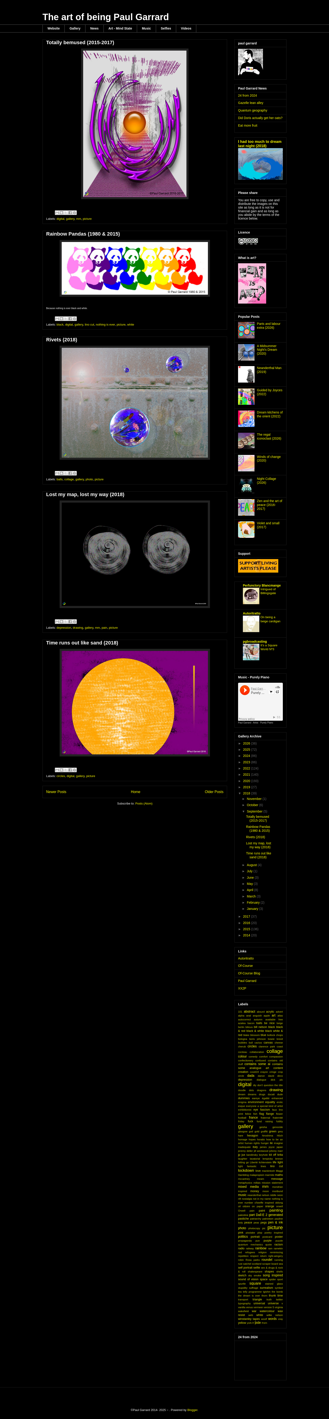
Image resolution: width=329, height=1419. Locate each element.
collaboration (256, 1052)
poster (279, 1236)
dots (251, 1090)
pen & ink (275, 1222)
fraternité (278, 1117)
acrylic (270, 1011)
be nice (269, 1023)
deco (280, 1075)
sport (280, 1279)
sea (281, 1263)
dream (241, 1094)
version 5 (269, 1307)
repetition (243, 1256)
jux (243, 1154)
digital (60, 218)
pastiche (243, 1218)
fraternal (265, 1117)
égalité (265, 1098)
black (60, 324)
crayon (264, 1072)
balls (60, 479)
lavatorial (255, 1158)
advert (279, 1011)
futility (279, 1121)
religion (262, 1252)
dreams (252, 1094)
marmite (269, 1175)
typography (244, 1303)
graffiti (264, 1131)
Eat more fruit (247, 125)
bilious (249, 1027)
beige (280, 1023)
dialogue (261, 1079)
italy (255, 1147)
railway (250, 1248)
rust (240, 1263)
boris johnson (257, 1039)
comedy (253, 1056)
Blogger (192, 1410)
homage (242, 1139)
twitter (279, 1299)
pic (263, 1228)
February (253, 902)
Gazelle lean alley (250, 103)
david (271, 1075)
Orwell (241, 1210)
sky (250, 1275)
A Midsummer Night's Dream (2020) (267, 350)
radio (241, 1248)
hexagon (252, 1135)
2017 (247, 916)
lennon (279, 1158)
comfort (263, 1056)
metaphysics (245, 1182)
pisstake (250, 1232)
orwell (279, 1206)
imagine (278, 1143)
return (263, 1256)
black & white (255, 1031)
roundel (267, 1259)
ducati (271, 1094)
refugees (250, 1252)
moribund (277, 1191)
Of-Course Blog (249, 973)
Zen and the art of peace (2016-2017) (269, 505)
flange (270, 1113)
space (264, 1279)
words (272, 1319)
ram (270, 1248)
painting (276, 1210)
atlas (280, 1015)
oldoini (246, 1206)
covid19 (254, 1072)
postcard (267, 1236)
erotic (280, 1102)
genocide (278, 1127)
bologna (242, 1039)
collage (69, 479)
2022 (247, 768)
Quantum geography (252, 110)
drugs (262, 1094)
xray (280, 1319)
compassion (276, 1056)
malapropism (257, 1175)
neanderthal (254, 1195)
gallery (70, 218)
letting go (243, 1162)
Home (136, 792)
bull (251, 1042)
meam (260, 1178)
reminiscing (276, 1252)
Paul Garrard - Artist (248, 722)
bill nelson (260, 1027)
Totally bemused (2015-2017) (80, 42)
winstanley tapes (249, 1319)
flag (261, 1113)
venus (249, 1307)
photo (89, 479)
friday (241, 1121)
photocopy (254, 1228)
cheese (279, 1042)
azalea (242, 1023)
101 (240, 1011)
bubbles (242, 1042)
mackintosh (268, 1170)
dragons (261, 1090)
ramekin (278, 1248)
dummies (244, 1098)
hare (240, 1135)
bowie (271, 1039)
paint (262, 1210)
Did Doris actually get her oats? (260, 118)
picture (87, 218)
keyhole (263, 1154)
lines (263, 1166)
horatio (261, 1139)
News (94, 28)
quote (268, 1244)
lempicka (268, 1158)
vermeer (258, 1307)
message (277, 1178)
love (258, 1170)
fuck (250, 1121)
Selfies (166, 28)
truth (268, 1299)
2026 (247, 743)
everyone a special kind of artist (264, 1106)
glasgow (242, 1131)
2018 (247, 793)
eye (255, 1109)
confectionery (245, 1060)
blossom (255, 1035)
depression (64, 627)
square (255, 1283)
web (250, 1315)
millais (256, 1182)
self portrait (245, 1267)
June (251, 877)
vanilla (241, 1307)
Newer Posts (56, 792)
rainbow (260, 1248)
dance (261, 1075)
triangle (257, 1299)
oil (239, 1206)
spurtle (242, 1283)
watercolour (267, 1311)
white (130, 324)
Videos (186, 28)
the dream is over (249, 1295)
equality (270, 1102)
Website (54, 28)
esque (241, 1106)
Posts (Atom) (143, 803)
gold (257, 1131)
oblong (279, 1202)
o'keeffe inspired (264, 1202)
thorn (265, 1295)
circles (61, 776)
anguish (257, 1015)
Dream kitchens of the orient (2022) (270, 414)
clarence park (267, 1046)
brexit (280, 1039)
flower (279, 1113)
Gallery (74, 28)
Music (146, 28)
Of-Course (245, 966)
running (278, 1260)
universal (259, 1303)
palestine (243, 1215)
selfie (256, 1267)
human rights (252, 1143)
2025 (247, 749)
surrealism (266, 1287)
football (242, 1117)
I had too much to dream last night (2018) (259, 143)
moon (266, 1191)
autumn (258, 1019)
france (253, 1117)
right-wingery (275, 1256)
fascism (265, 1109)
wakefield (243, 1311)
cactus (258, 1042)
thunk (272, 1295)
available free (274, 1019)
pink (240, 1232)
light (280, 1162)
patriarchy (255, 1218)
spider (272, 1279)
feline (248, 1113)
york (249, 1322)
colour (242, 1056)
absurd (261, 1011)
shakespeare (255, 1271)
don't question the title (270, 1085)
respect (254, 1256)
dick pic (277, 1079)
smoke (257, 1275)
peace (248, 1222)
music (242, 1195)
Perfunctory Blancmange (262, 585)
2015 (247, 929)
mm (78, 218)
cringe (272, 1072)
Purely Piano (266, 722)
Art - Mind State (120, 28)
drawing (78, 627)
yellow (242, 1322)
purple (268, 1240)
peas (256, 1222)
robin (241, 1260)
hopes (252, 1139)
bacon (250, 1023)
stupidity (242, 1287)
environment (256, 1102)
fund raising (265, 1121)
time (280, 1295)
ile (271, 1143)
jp (239, 1154)
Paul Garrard (247, 981)
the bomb (277, 1291)
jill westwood (261, 1151)
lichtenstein (265, 1162)
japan (280, 1147)
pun (257, 1240)
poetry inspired (274, 1232)
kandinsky (252, 1154)
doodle (242, 1090)
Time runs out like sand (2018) (82, 643)
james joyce (267, 1147)
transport (243, 1299)
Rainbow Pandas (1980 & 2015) (83, 234)
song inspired (273, 1275)
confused (260, 1060)
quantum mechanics (250, 1244)
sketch (242, 1275)
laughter (242, 1158)
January (253, 909)
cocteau (242, 1052)
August (252, 865)
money (254, 1191)
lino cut (89, 324)
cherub (242, 1046)
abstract (249, 1011)
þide (258, 1322)
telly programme (252, 1291)
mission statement (272, 1182)
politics (243, 1236)
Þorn (264, 1322)
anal (248, 1015)
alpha (241, 1015)
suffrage (253, 1287)
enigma (242, 1102)
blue (263, 1035)
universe (273, 1303)
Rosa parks (253, 1260)
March (252, 896)
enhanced (277, 1098)
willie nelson (274, 1315)
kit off (272, 1154)
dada (250, 1075)
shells (279, 1271)
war (254, 1311)
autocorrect (244, 1019)
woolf (264, 1319)
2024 (247, 756)
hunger (265, 1143)
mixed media (248, 1186)
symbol (279, 1287)
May (250, 884)
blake (246, 1035)
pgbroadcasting (255, 641)
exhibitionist (244, 1109)
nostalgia (247, 1198)
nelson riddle (269, 1195)
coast (280, 1046)
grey (280, 1131)
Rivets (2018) (61, 340)
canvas (268, 1042)
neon (280, 1195)
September (255, 811)
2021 (247, 774)
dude (280, 1094)
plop (259, 1232)
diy (254, 1085)
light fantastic (247, 1166)
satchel (247, 1263)
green (272, 1131)
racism (278, 1244)
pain (104, 627)
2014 (247, 935)
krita (280, 1154)
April (250, 890)
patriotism (267, 1218)
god (251, 1131)
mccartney (244, 1178)
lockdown (246, 1170)
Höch (280, 1135)
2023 (247, 762)
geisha (263, 1127)
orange (269, 1206)
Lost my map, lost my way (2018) (85, 494)
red (240, 1252)
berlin (241, 1027)
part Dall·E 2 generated (266, 1215)
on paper (257, 1206)
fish (255, 1113)
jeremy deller (245, 1151)
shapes (269, 1271)
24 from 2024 (247, 95)
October (253, 805)
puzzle (279, 1240)
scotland (257, 1263)
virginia (279, 1307)
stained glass (274, 1283)
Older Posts (214, 792)
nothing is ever (105, 324)
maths (279, 1175)
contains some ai (257, 1064)
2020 (247, 781)
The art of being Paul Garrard (105, 17)
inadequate (244, 1147)
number (248, 1202)
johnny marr (276, 1151)
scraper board (270, 1263)
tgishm (267, 1291)
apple (267, 1015)
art (273, 1015)
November (254, 799)
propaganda (245, 1240)
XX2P (242, 988)
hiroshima (267, 1135)
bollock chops (275, 1035)
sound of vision (248, 1279)
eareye (256, 1098)
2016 (247, 923)
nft (239, 1198)
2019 (247, 787)
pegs (263, 1222)
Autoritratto (251, 613)
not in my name (262, 1198)
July (250, 871)
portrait (255, 1236)
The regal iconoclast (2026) (269, 436)
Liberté (254, 1162)
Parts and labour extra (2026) (269, 325)
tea (240, 1291)
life (274, 1162)
